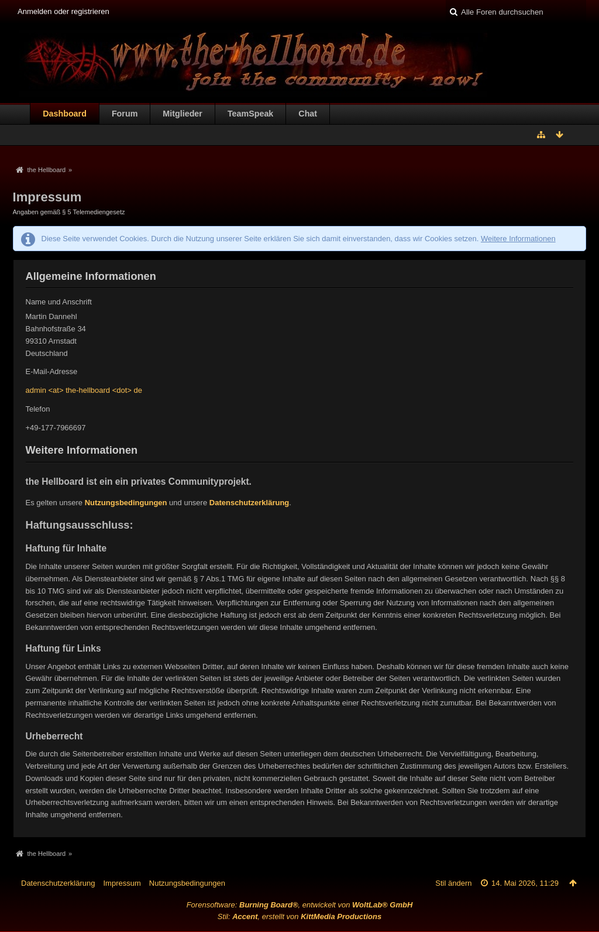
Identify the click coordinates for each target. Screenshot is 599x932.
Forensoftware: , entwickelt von (300, 904)
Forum (124, 113)
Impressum (121, 883)
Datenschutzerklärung (249, 502)
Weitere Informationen (518, 238)
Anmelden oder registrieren (63, 11)
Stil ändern (453, 883)
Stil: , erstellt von (299, 916)
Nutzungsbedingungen (126, 502)
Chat (307, 113)
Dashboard (65, 113)
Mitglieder (182, 113)
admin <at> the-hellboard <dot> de (84, 390)
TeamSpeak (250, 113)
